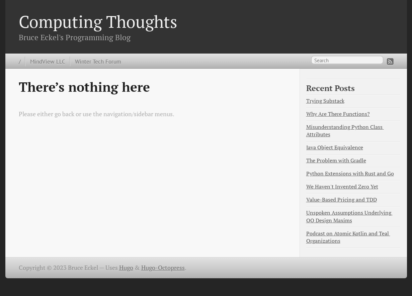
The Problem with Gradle (336, 160)
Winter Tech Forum (98, 61)
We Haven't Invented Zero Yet (342, 186)
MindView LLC (47, 61)
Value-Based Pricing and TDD (341, 199)
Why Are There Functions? (338, 114)
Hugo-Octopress (163, 268)
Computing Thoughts (98, 21)
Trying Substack (325, 100)
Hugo (126, 268)
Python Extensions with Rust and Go (350, 173)
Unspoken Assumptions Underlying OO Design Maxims (349, 216)
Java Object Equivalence (334, 147)
